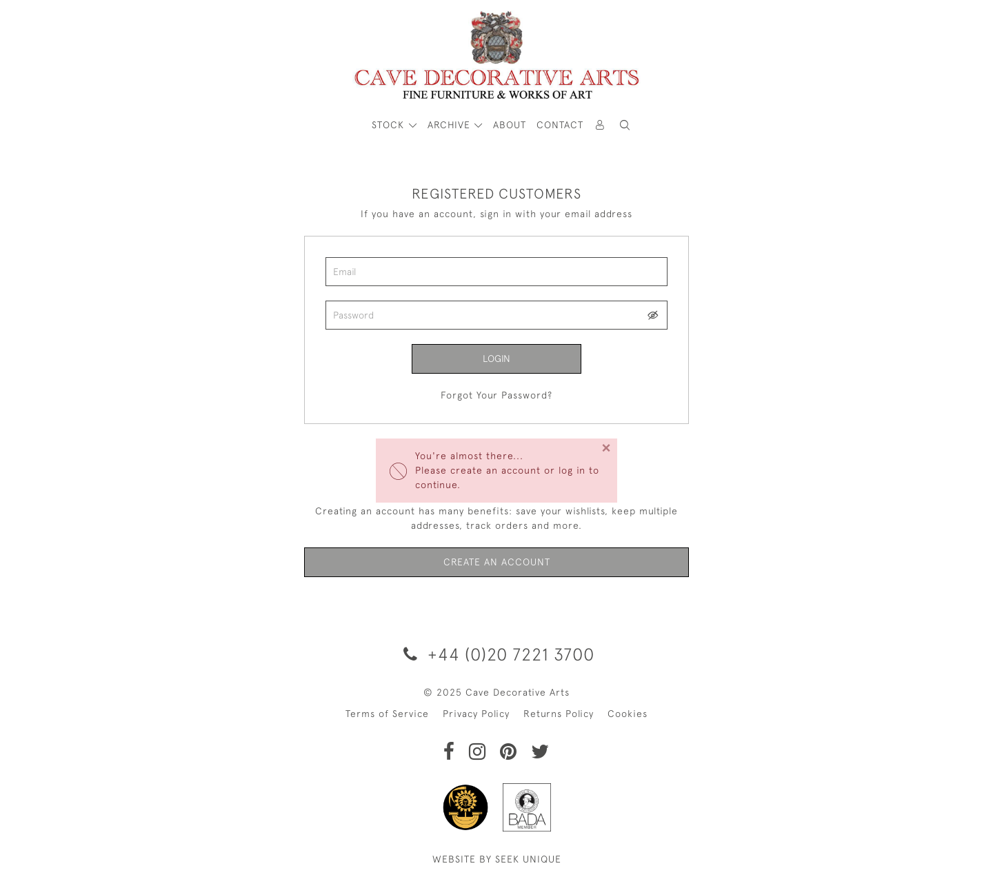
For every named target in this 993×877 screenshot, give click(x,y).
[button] (625, 125)
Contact (559, 124)
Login (496, 358)
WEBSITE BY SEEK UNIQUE (496, 859)
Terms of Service (387, 713)
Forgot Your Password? (496, 395)
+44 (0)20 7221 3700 (496, 654)
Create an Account (496, 561)
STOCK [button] (390, 124)
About (509, 124)
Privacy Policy (476, 713)
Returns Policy (558, 713)
